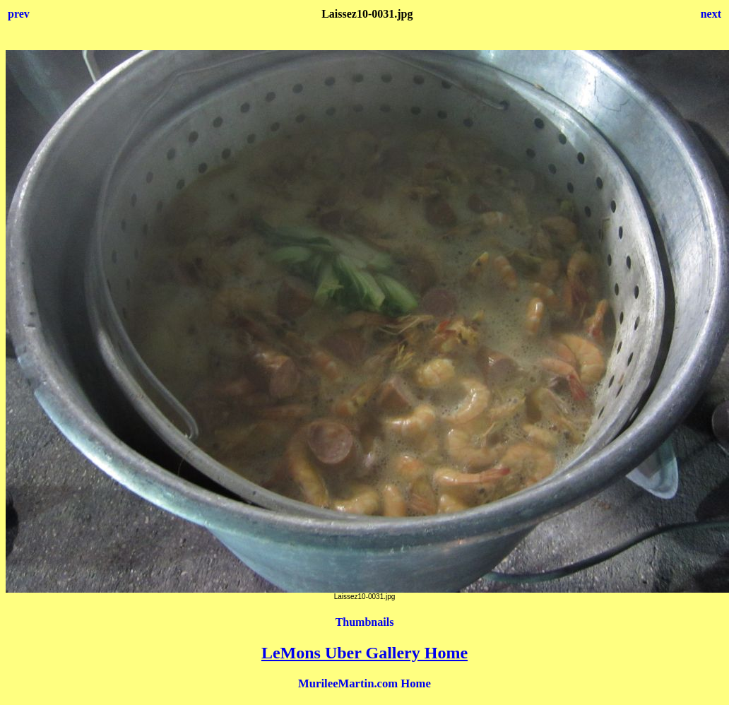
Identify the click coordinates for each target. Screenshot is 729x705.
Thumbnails (365, 622)
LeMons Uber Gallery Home (364, 653)
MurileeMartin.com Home (364, 683)
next (711, 14)
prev (19, 14)
